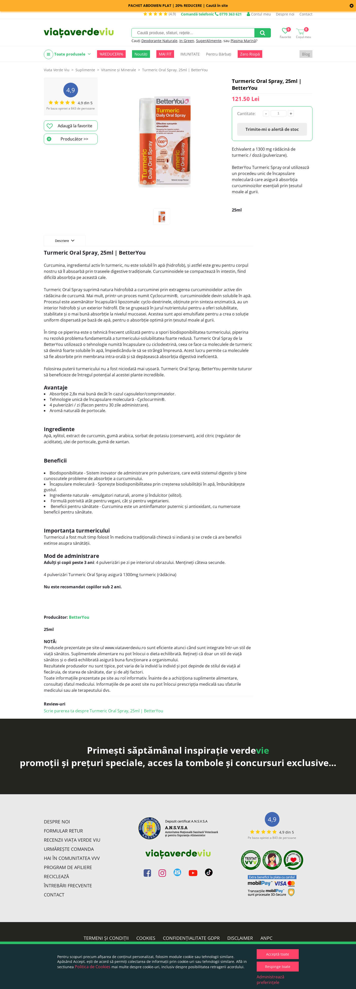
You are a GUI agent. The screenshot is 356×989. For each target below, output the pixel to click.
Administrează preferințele (270, 979)
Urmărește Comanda (69, 849)
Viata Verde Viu (56, 69)
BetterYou (79, 617)
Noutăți (141, 54)
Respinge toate (277, 966)
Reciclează (56, 876)
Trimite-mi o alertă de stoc (272, 129)
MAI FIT (165, 54)
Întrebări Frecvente (68, 885)
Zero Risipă (250, 54)
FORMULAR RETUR (63, 831)
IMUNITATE (190, 54)
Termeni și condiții (106, 938)
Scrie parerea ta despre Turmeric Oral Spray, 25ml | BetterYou (103, 711)
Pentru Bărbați (218, 54)
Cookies (145, 938)
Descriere (64, 240)
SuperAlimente (208, 40)
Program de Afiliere (68, 867)
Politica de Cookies (92, 966)
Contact (305, 14)
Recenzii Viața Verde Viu (72, 840)
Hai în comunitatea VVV (72, 858)
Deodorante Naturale (159, 40)
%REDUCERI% (111, 54)
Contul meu (259, 14)
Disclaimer (240, 938)
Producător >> (67, 139)
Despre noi (285, 14)
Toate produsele (67, 54)
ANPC (266, 938)
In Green (186, 40)
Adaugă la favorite (69, 126)
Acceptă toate (277, 954)
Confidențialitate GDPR (191, 938)
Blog (306, 54)
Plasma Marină (243, 40)
